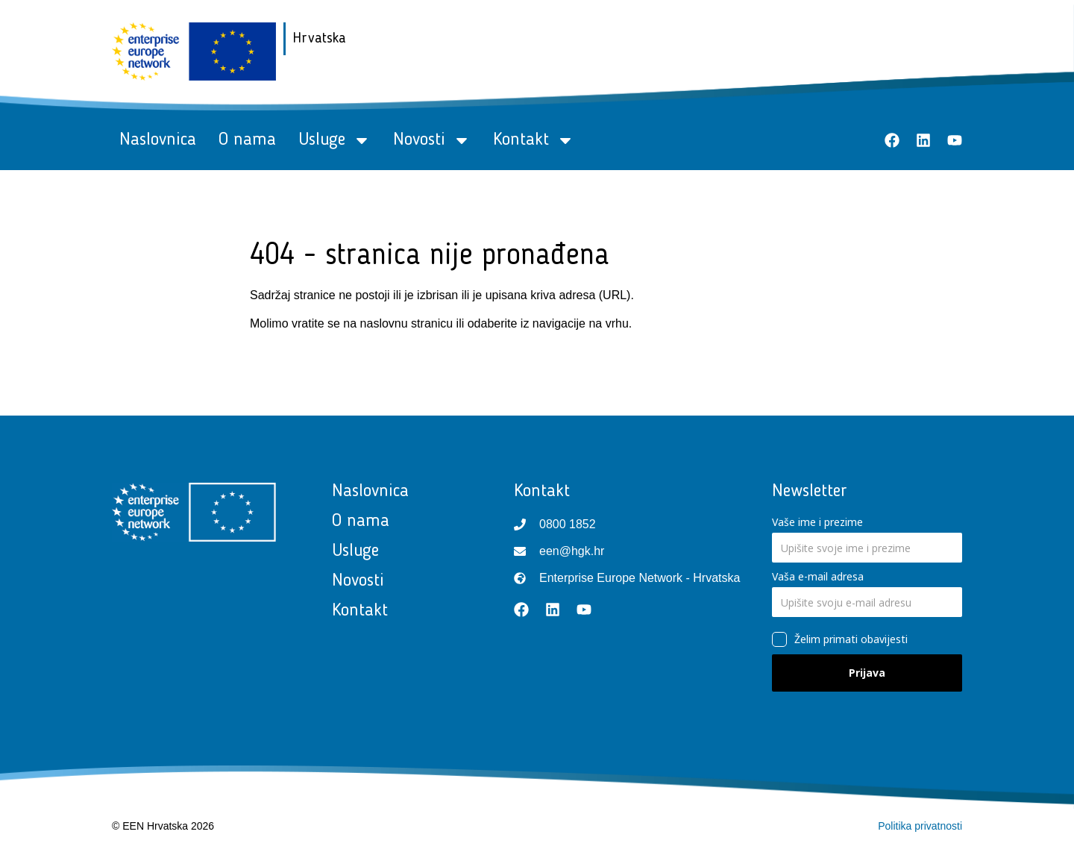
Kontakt (533, 140)
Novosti (432, 140)
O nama (247, 140)
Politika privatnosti (920, 826)
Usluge (334, 140)
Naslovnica (157, 140)
